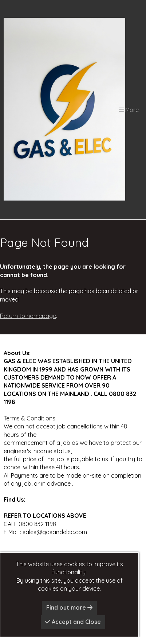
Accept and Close (73, 621)
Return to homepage (28, 315)
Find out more (69, 607)
